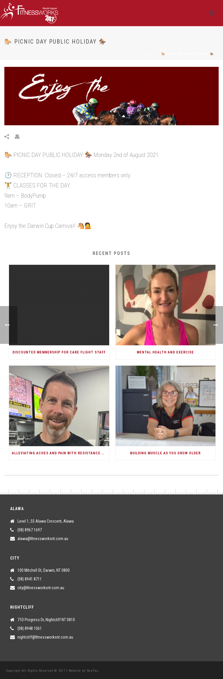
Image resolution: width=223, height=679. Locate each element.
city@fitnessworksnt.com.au (40, 587)
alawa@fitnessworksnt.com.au (42, 538)
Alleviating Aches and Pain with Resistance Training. (60, 453)
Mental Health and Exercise (165, 352)
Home (144, 54)
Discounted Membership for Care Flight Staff (59, 352)
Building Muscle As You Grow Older (165, 453)
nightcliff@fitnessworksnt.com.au (45, 637)
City (155, 54)
